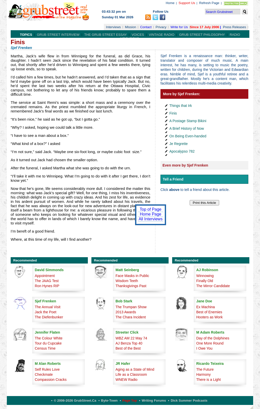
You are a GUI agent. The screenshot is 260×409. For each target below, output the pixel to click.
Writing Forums (154, 400)
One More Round (209, 343)
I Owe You (204, 348)
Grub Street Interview (58, 35)
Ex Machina (205, 307)
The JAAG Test (47, 281)
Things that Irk (180, 106)
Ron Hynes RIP (47, 286)
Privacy (161, 27)
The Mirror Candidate (213, 286)
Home (170, 3)
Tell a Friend (173, 179)
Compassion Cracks (51, 380)
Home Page (150, 214)
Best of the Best (128, 348)
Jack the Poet (45, 312)
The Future (205, 369)
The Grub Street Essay (105, 35)
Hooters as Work (209, 317)
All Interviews (150, 219)
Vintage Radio (161, 35)
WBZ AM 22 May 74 (131, 338)
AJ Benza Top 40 (129, 343)
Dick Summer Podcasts (189, 400)
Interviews (113, 27)
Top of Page (150, 209)
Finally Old (204, 281)
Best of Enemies (209, 312)
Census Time (45, 348)
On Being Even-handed (187, 136)
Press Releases (234, 27)
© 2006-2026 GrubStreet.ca (75, 400)
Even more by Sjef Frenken (185, 165)
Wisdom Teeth (127, 281)
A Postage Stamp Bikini (187, 121)
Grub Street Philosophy (202, 35)
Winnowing (205, 276)
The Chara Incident (131, 317)
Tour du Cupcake (48, 343)
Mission (130, 27)
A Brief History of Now (186, 128)
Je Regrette (178, 144)
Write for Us (179, 27)
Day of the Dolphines (212, 338)
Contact (146, 27)
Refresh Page (209, 3)
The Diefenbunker (49, 317)
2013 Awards (126, 312)
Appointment (45, 276)
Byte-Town (109, 400)
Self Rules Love (47, 369)
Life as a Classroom (131, 374)
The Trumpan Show (131, 307)
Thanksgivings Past (131, 286)
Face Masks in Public (132, 276)
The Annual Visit (47, 307)
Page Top (129, 400)
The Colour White (48, 338)
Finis (173, 113)
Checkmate (44, 374)
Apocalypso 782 (182, 151)
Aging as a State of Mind (135, 369)
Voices (138, 35)
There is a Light (208, 380)
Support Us (186, 3)
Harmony (203, 374)
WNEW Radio (126, 380)
